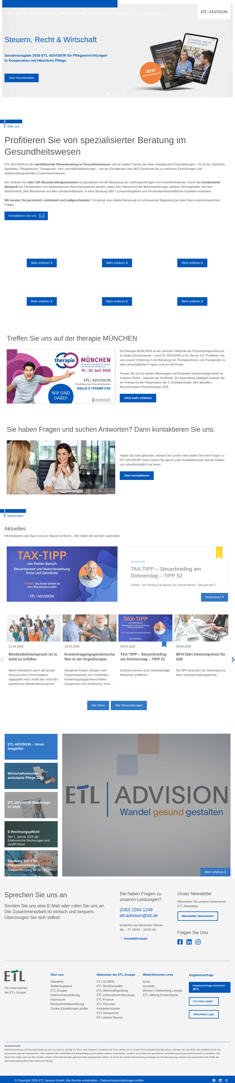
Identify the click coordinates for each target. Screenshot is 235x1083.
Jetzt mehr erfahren (138, 398)
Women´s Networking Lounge (162, 990)
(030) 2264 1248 (136, 909)
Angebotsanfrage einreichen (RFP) (209, 987)
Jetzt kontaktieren (136, 475)
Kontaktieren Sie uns (22, 215)
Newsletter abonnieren (198, 916)
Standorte (57, 981)
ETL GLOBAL (106, 981)
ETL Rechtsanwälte (110, 986)
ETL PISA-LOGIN (202, 1001)
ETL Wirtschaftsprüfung (112, 990)
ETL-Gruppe (59, 990)
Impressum (58, 999)
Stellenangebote (61, 986)
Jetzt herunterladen (21, 77)
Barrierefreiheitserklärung (67, 1004)
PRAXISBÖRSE (73, 13)
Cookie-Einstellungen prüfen (69, 1008)
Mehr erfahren (41, 262)
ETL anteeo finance (110, 1017)
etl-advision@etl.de (139, 915)
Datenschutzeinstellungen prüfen (122, 1080)
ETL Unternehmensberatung (115, 995)
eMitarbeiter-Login (203, 1014)
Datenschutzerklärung (65, 995)
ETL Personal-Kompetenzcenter (108, 1006)
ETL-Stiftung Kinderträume (160, 995)
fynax (146, 981)
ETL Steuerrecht (107, 1013)
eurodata (148, 986)
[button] (108, 94)
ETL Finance (105, 999)
